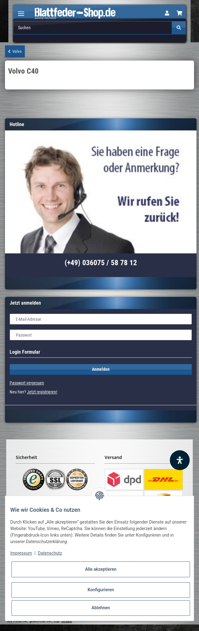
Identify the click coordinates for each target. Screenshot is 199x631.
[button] (167, 13)
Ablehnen (101, 607)
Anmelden (101, 369)
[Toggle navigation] (21, 11)
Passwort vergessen (27, 382)
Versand (66, 621)
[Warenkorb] (179, 13)
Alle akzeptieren (100, 569)
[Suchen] (92, 27)
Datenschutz (50, 553)
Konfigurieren (101, 589)
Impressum (21, 553)
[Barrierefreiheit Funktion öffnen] (180, 460)
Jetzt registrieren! (42, 391)
